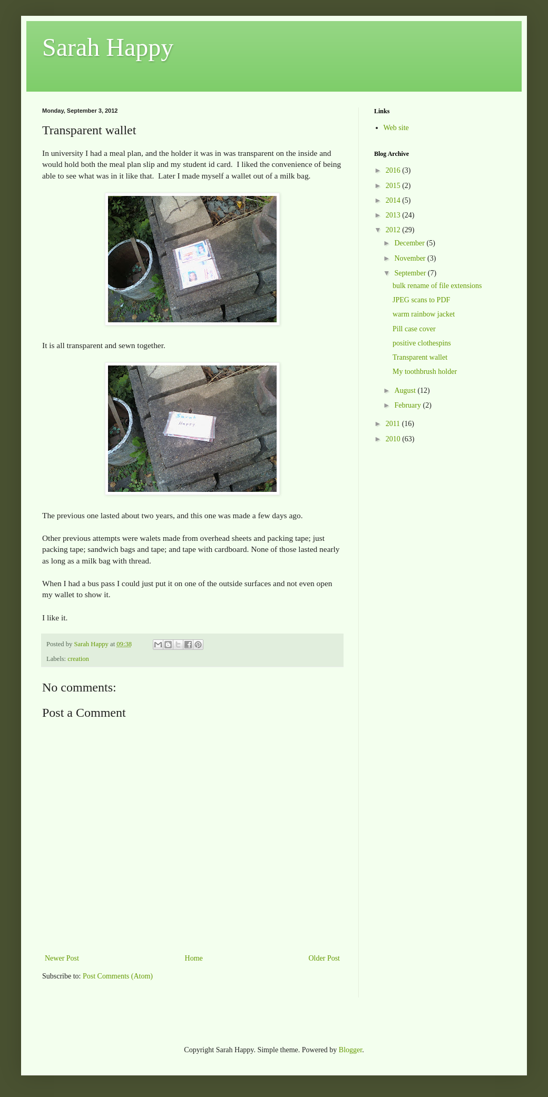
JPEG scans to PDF (421, 300)
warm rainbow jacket (424, 314)
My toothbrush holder (425, 371)
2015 (394, 186)
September (410, 273)
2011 (394, 424)
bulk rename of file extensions (437, 286)
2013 (394, 215)
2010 (394, 439)
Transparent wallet (420, 357)
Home (194, 958)
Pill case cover (414, 329)
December (410, 243)
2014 (394, 200)
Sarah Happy (107, 47)
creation (78, 659)
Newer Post (62, 958)
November (410, 258)
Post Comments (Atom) (118, 976)
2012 (394, 230)
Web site (396, 128)
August (405, 390)
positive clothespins (422, 343)
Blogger (350, 1050)
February (408, 405)
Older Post (324, 958)
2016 (394, 170)
